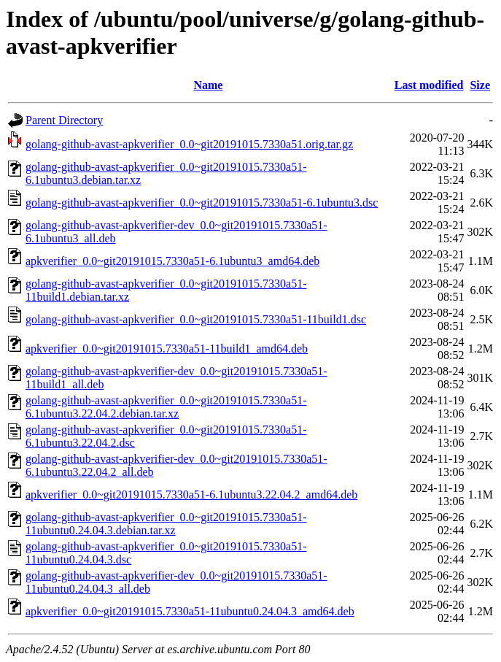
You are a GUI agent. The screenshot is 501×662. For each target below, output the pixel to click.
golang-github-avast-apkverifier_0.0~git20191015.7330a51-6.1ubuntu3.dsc (202, 202)
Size (480, 85)
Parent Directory (64, 120)
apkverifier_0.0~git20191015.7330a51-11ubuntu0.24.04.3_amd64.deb (190, 611)
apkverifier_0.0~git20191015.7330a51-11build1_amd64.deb (167, 348)
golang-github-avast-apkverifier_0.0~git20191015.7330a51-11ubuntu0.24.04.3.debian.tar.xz (166, 523)
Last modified (429, 85)
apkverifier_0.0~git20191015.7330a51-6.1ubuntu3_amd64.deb (172, 261)
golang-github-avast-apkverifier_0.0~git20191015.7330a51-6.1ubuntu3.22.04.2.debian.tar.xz (166, 407)
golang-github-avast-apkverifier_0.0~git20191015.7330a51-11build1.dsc (196, 319)
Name (207, 85)
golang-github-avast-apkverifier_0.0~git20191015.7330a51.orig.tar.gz (189, 144)
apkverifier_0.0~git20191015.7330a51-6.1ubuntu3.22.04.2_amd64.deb (191, 494)
